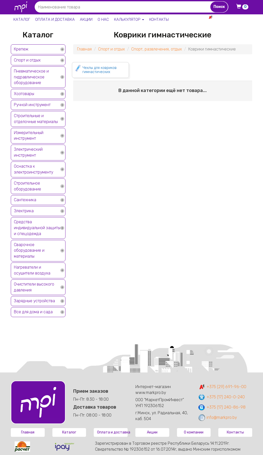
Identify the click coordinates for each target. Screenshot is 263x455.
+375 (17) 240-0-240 (221, 397)
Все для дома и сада (33, 311)
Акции (86, 19)
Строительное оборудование (27, 186)
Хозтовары (24, 93)
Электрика (24, 210)
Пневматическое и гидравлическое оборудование (31, 77)
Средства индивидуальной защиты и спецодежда (37, 227)
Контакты (159, 19)
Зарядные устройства (34, 300)
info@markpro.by (217, 417)
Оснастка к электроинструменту (33, 169)
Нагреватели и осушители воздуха (32, 270)
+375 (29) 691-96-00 (222, 386)
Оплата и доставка (55, 19)
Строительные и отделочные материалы (36, 118)
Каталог (21, 19)
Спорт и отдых (27, 60)
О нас (103, 19)
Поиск (219, 7)
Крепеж (21, 49)
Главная (84, 49)
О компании (193, 432)
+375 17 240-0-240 (234, 22)
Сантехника (25, 199)
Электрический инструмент (28, 152)
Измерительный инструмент (28, 135)
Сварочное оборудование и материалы (29, 250)
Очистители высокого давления (34, 287)
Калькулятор (129, 19)
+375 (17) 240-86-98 (222, 407)
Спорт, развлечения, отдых (156, 49)
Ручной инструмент (32, 104)
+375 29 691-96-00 (233, 17)
